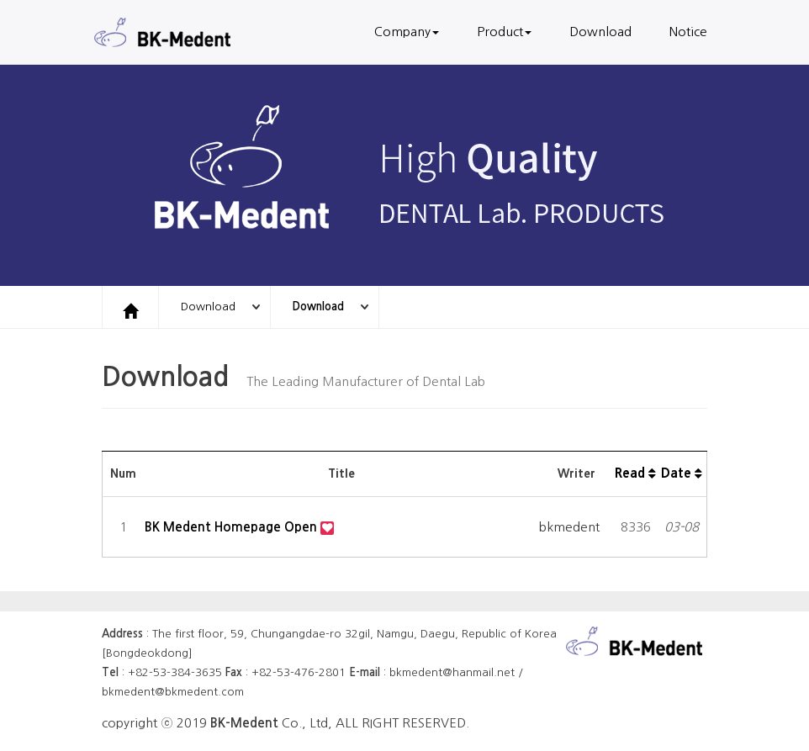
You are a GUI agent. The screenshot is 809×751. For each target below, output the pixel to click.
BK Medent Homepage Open (232, 527)
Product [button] (504, 31)
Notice (688, 31)
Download (600, 31)
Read (635, 473)
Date (681, 473)
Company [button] (406, 31)
